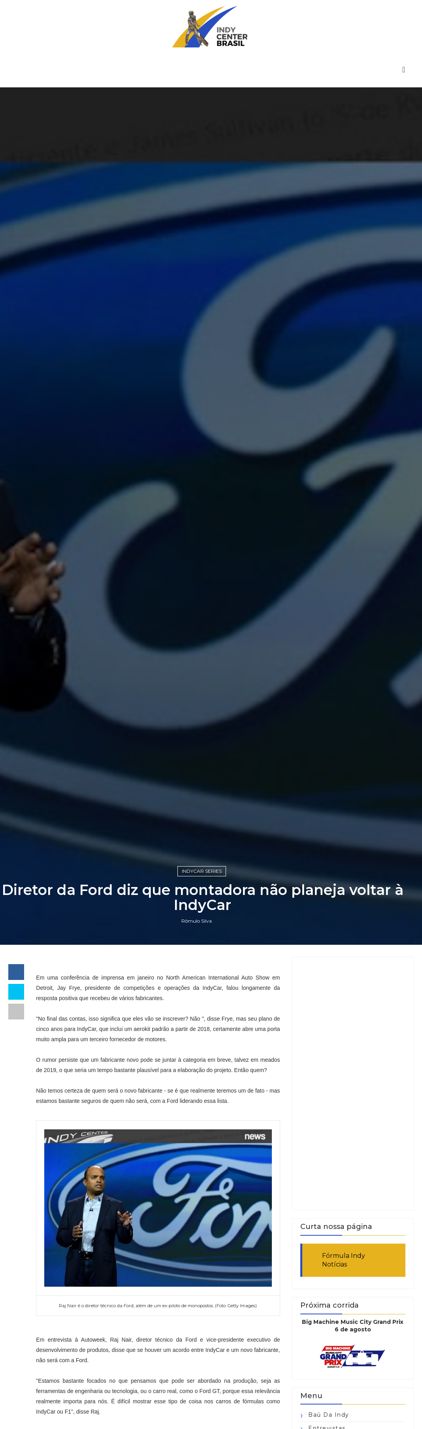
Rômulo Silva (196, 921)
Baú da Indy (328, 1414)
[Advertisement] (352, 1083)
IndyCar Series (202, 871)
